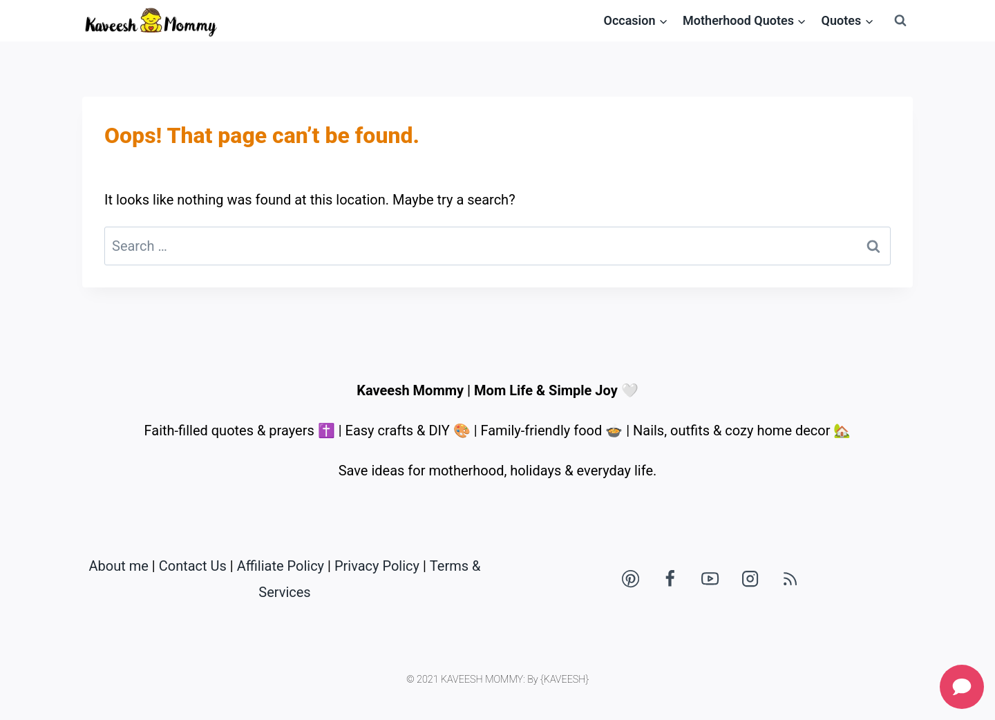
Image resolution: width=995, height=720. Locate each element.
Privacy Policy (376, 566)
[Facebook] (670, 579)
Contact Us (193, 566)
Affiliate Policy (280, 566)
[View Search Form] (900, 20)
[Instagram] (750, 579)
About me (119, 566)
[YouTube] (710, 579)
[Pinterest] (630, 579)
